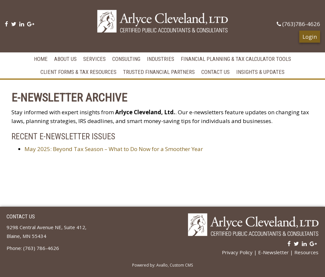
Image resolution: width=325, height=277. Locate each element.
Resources (306, 251)
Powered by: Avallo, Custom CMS (162, 264)
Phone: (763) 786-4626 (33, 246)
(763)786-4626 (298, 24)
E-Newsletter (273, 251)
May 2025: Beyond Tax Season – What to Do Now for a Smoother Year (113, 147)
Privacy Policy (237, 251)
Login (309, 35)
